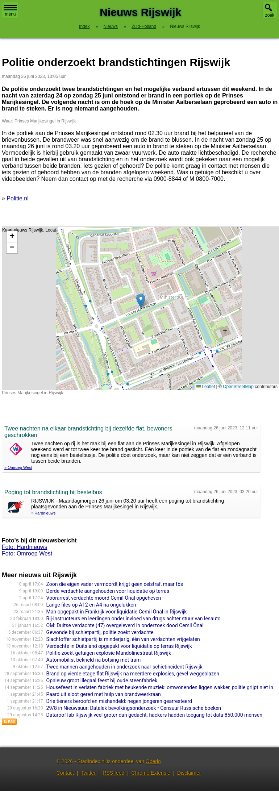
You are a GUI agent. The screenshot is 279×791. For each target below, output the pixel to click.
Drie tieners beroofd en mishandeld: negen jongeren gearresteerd (119, 701)
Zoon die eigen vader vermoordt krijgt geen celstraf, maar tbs (114, 584)
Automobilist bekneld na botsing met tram (93, 660)
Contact (65, 773)
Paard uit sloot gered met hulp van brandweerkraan (103, 694)
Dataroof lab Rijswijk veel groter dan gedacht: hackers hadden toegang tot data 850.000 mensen (154, 715)
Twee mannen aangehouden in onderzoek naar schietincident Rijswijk (124, 667)
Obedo (153, 761)
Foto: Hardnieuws (24, 547)
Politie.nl (17, 198)
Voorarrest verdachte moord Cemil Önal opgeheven (103, 598)
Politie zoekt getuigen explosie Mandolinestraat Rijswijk (108, 653)
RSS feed (113, 773)
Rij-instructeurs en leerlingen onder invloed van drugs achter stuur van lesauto (133, 618)
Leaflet (205, 386)
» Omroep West (18, 467)
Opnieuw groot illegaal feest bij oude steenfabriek (102, 680)
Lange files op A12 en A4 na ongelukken (91, 605)
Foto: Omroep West (27, 553)
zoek (269, 15)
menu (10, 11)
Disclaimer (189, 773)
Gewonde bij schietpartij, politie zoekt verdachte (100, 632)
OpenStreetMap (238, 386)
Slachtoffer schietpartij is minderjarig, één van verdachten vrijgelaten (123, 639)
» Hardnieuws (43, 513)
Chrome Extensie (150, 773)
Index (84, 26)
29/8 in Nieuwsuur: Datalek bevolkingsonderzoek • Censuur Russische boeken (133, 708)
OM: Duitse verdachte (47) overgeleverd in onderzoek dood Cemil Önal (125, 625)
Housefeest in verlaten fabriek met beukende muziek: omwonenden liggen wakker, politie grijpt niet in (159, 687)
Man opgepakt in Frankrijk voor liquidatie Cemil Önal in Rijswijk (116, 612)
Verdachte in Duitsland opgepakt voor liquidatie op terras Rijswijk (119, 646)
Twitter (88, 773)
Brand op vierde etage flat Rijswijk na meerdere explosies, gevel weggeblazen (132, 673)
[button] (140, 300)
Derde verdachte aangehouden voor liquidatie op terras (107, 591)
